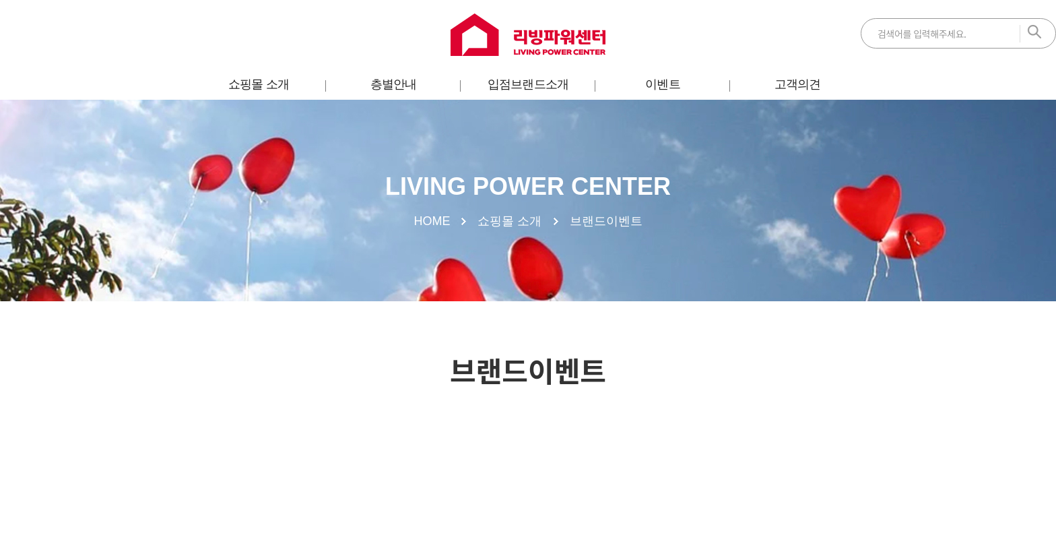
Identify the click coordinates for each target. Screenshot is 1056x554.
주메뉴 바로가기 (0, 0)
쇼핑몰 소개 (258, 84)
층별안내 (393, 84)
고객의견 (797, 84)
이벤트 (662, 84)
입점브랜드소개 (528, 84)
